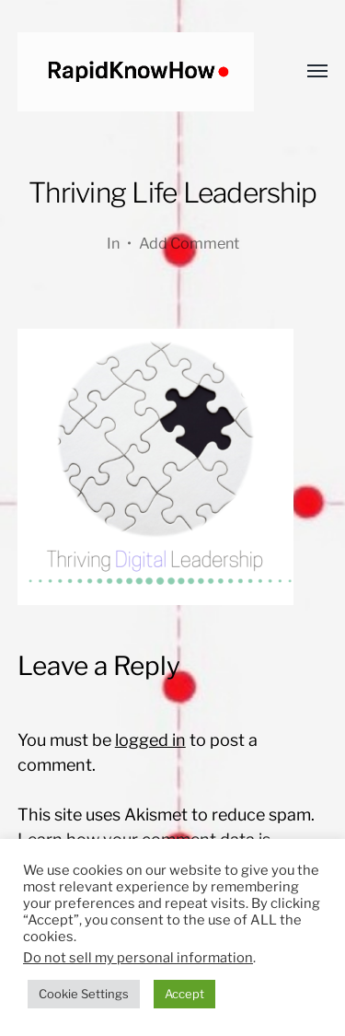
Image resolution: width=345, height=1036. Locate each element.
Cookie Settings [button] (84, 993)
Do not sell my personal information (138, 957)
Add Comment (189, 243)
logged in (150, 740)
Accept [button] (184, 993)
